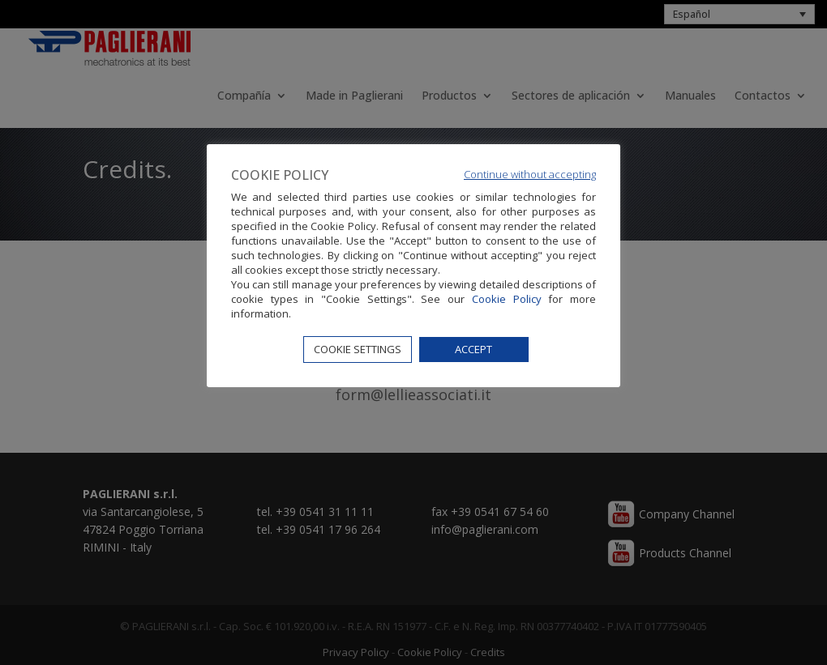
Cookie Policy (507, 299)
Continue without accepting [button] (530, 174)
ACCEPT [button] (473, 349)
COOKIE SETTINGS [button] (357, 349)
